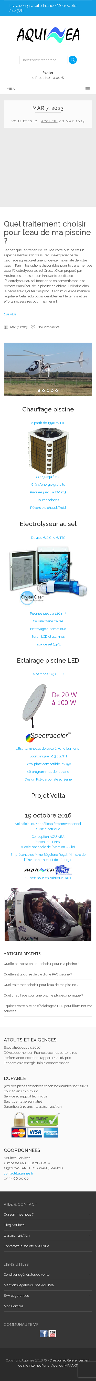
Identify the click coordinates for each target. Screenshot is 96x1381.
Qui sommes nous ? (19, 1214)
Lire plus (10, 314)
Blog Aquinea (14, 1225)
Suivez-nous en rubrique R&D (48, 878)
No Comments (48, 327)
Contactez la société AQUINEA (26, 1246)
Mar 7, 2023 (19, 327)
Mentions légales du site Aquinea (29, 1285)
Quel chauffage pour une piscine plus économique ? (43, 995)
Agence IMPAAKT (64, 1365)
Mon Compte (13, 1306)
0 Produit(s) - (48, 75)
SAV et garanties (16, 1296)
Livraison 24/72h (17, 1235)
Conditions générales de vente (26, 1274)
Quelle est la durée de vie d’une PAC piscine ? (38, 974)
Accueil (49, 121)
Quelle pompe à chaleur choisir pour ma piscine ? (41, 964)
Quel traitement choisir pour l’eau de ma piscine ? (47, 232)
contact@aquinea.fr (19, 1173)
